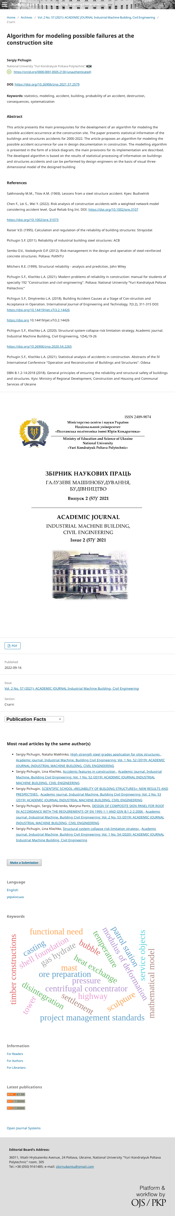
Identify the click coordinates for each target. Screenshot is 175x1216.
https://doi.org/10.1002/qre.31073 (32, 220)
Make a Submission (24, 863)
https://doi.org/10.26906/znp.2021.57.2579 (47, 84)
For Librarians (16, 1067)
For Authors (15, 1061)
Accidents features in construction (89, 771)
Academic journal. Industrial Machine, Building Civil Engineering (59, 4)
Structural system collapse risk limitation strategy (101, 828)
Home (11, 17)
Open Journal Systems (24, 1128)
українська (15, 897)
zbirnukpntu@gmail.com (75, 1166)
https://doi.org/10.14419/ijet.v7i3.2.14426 (38, 310)
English (12, 890)
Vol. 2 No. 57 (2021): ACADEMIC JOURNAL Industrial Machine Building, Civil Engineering (96, 17)
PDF (14, 646)
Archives (26, 17)
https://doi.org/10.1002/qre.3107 (113, 209)
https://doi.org (18, 320)
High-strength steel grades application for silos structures (115, 754)
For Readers (15, 1054)
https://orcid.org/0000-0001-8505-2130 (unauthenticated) (52, 72)
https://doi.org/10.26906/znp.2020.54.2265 (39, 346)
